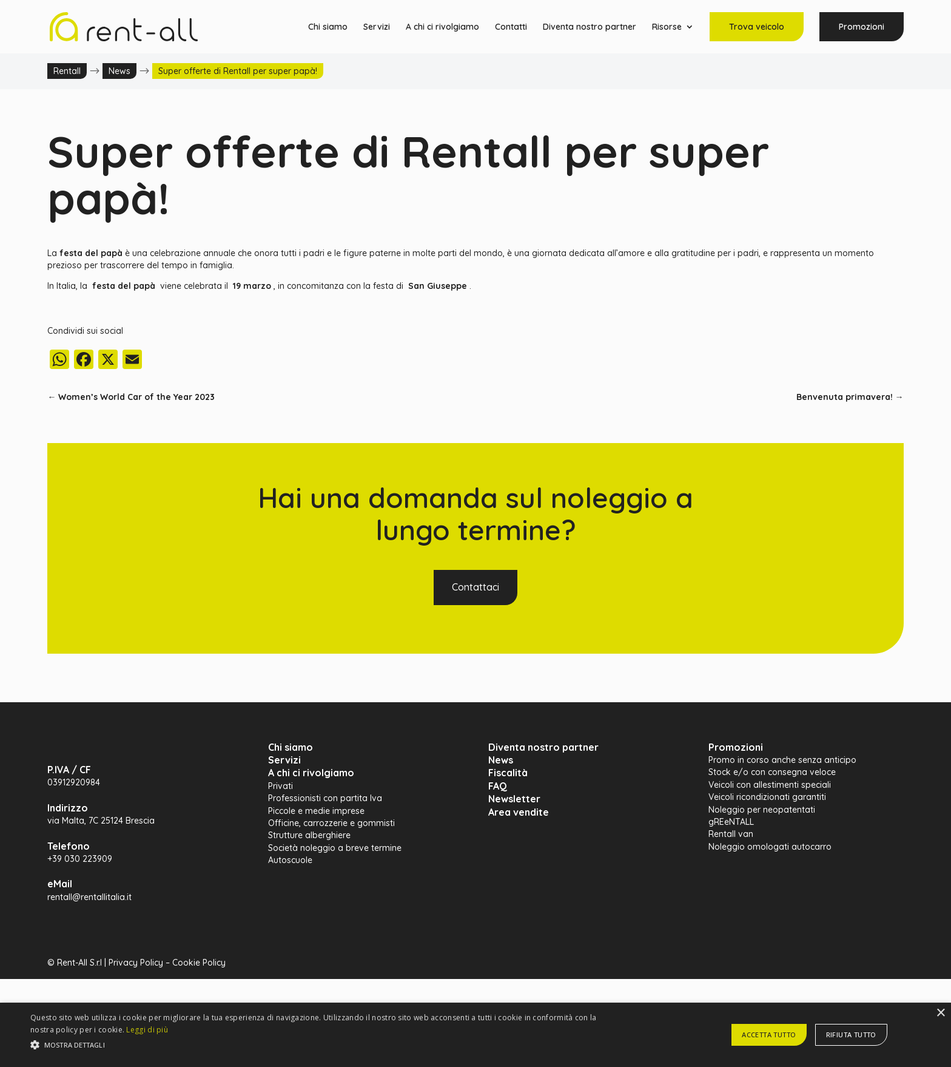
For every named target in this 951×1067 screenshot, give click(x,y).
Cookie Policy (199, 962)
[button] (319, 1045)
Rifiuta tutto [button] (851, 1034)
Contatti (511, 27)
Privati (280, 786)
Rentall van (730, 833)
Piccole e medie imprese (316, 810)
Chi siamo (328, 27)
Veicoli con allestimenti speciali (769, 784)
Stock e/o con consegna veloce (772, 772)
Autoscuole (290, 860)
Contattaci (475, 587)
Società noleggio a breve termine (335, 847)
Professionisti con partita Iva (325, 798)
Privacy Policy (136, 962)
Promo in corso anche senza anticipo (782, 759)
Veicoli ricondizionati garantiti (767, 796)
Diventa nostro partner (589, 27)
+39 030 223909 (79, 858)
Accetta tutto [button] (769, 1034)
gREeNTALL (731, 821)
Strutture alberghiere (309, 835)
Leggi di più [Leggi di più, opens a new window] (147, 1030)
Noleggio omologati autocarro (770, 846)
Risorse (667, 27)
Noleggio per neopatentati (761, 809)
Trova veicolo (756, 26)
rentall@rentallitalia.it (89, 897)
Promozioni (861, 26)
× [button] (940, 1013)
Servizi (376, 27)
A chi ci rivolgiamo (442, 27)
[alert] (475, 1035)
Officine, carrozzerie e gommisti (331, 823)
